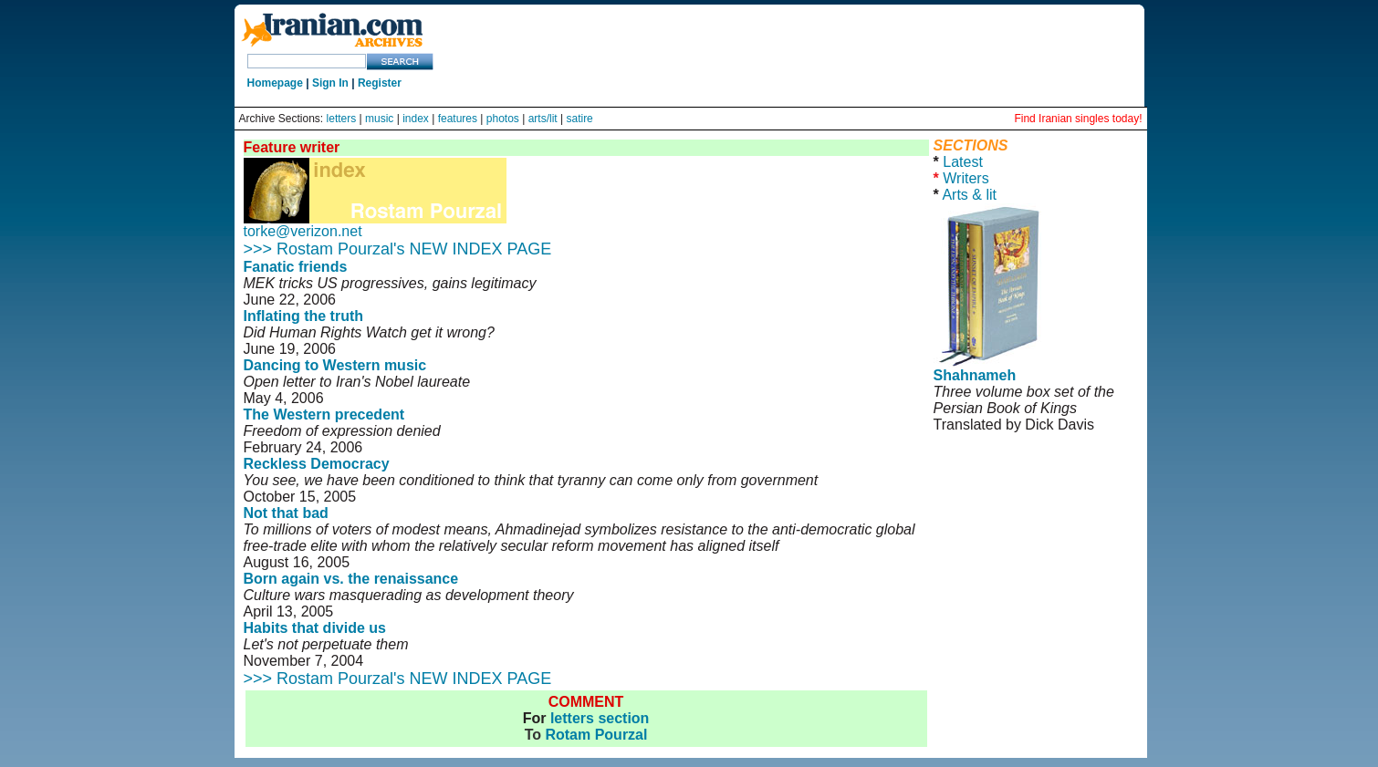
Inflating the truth (304, 316)
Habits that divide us (315, 628)
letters (342, 118)
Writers (965, 178)
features (457, 118)
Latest (963, 162)
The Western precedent (324, 414)
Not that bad (286, 513)
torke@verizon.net (303, 231)
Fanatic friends (296, 267)
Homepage (275, 83)
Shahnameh (975, 375)
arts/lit (543, 118)
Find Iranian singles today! (1078, 118)
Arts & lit (969, 194)
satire (579, 118)
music (379, 118)
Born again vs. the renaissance (351, 578)
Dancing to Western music (335, 365)
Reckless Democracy (317, 464)
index (415, 118)
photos (502, 118)
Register (380, 83)
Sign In (330, 83)
